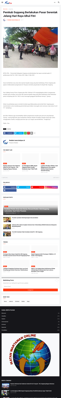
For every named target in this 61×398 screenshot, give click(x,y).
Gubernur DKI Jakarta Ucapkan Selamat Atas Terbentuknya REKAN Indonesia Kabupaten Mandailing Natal (34, 225)
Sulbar (23, 301)
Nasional (30, 327)
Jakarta (11, 301)
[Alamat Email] (30, 286)
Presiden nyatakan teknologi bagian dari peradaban (25, 217)
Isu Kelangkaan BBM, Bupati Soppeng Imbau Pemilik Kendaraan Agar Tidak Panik (29, 167)
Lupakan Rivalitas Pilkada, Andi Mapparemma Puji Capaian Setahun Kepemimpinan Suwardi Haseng (49, 168)
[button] (2, 2)
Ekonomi (30, 313)
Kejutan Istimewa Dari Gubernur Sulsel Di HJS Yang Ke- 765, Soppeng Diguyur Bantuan (11, 167)
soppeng (11, 9)
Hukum (30, 319)
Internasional (30, 322)
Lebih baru (5, 177)
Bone (5, 301)
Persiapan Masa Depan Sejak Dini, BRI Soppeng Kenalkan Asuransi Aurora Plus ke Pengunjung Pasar (16, 254)
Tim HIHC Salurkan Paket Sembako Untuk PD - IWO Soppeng (27, 232)
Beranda (5, 9)
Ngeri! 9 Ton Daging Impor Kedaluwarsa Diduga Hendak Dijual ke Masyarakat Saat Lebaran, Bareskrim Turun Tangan (43, 270)
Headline (30, 316)
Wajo (28, 301)
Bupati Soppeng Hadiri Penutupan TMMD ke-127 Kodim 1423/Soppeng (43, 254)
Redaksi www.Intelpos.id (17, 140)
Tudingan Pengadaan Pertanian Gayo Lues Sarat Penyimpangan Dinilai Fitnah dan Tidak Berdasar (15, 269)
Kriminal (17, 301)
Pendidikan (30, 330)
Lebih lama (55, 177)
